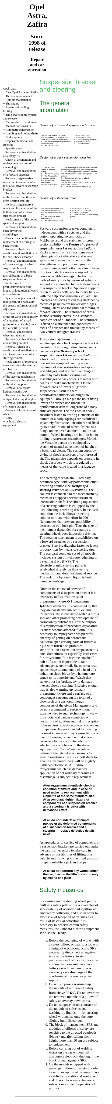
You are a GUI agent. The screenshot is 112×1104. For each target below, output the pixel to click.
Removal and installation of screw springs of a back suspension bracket (19, 264)
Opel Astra (9, 88)
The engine (12, 103)
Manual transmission (18, 126)
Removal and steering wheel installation (17, 333)
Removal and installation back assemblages (19, 230)
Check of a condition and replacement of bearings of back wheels (19, 241)
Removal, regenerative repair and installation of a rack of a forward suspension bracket (20, 184)
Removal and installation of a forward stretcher (19, 172)
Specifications (14, 148)
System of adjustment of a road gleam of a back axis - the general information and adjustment (20, 303)
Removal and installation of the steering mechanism (19, 374)
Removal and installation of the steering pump (19, 382)
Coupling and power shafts (22, 133)
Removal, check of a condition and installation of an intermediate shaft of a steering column (20, 352)
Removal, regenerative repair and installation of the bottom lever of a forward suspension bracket (20, 210)
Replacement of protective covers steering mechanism (20, 365)
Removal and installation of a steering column (19, 341)
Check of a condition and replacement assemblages (19, 163)
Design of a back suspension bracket (62, 353)
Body (9, 417)
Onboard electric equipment (14, 423)
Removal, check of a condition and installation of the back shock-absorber (20, 253)
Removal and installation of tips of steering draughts (19, 397)
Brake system (14, 137)
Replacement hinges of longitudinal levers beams (20, 288)
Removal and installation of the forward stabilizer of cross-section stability (19, 196)
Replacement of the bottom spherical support (20, 221)
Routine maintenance (18, 99)
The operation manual (19, 96)
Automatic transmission (19, 129)
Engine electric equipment (21, 122)
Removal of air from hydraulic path (16, 389)
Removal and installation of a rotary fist (19, 154)
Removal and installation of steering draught (19, 404)
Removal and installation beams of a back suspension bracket (19, 275)
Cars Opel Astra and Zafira (22, 92)
